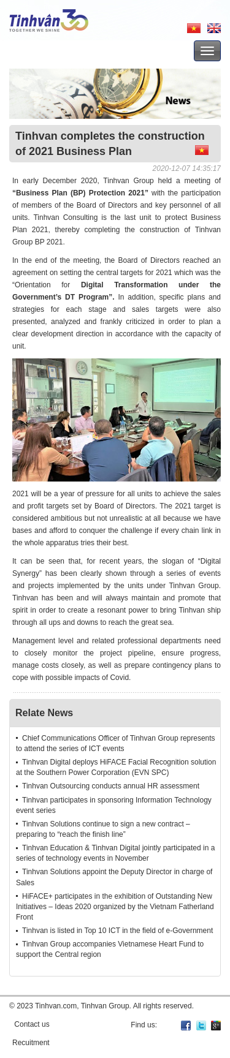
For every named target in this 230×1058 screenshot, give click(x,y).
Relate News (44, 713)
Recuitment (31, 1042)
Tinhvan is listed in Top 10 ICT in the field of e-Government (117, 930)
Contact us (31, 1024)
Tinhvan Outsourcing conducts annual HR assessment (110, 786)
